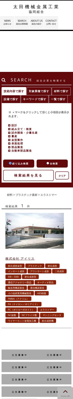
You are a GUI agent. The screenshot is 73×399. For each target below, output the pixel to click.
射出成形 (52, 225)
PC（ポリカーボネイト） (21, 268)
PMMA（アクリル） (18, 258)
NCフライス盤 (29, 274)
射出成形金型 (15, 225)
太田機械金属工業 (36, 9)
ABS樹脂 (41, 252)
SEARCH (22, 22)
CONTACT (51, 22)
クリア (62, 135)
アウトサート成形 (39, 230)
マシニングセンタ (52, 274)
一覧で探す (58, 58)
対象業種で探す (39, 50)
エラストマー (47, 268)
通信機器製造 (37, 247)
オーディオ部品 (45, 241)
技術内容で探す (14, 50)
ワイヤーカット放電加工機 (22, 280)
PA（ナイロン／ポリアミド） (23, 263)
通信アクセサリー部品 (19, 241)
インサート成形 (16, 230)
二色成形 (59, 230)
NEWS (7, 22)
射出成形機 (48, 280)
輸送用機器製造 (16, 247)
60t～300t (13, 235)
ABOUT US (36, 22)
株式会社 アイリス (20, 217)
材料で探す (61, 50)
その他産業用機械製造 (19, 252)
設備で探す (11, 58)
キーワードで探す (34, 58)
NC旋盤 (12, 274)
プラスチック (35, 225)
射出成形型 (30, 235)
